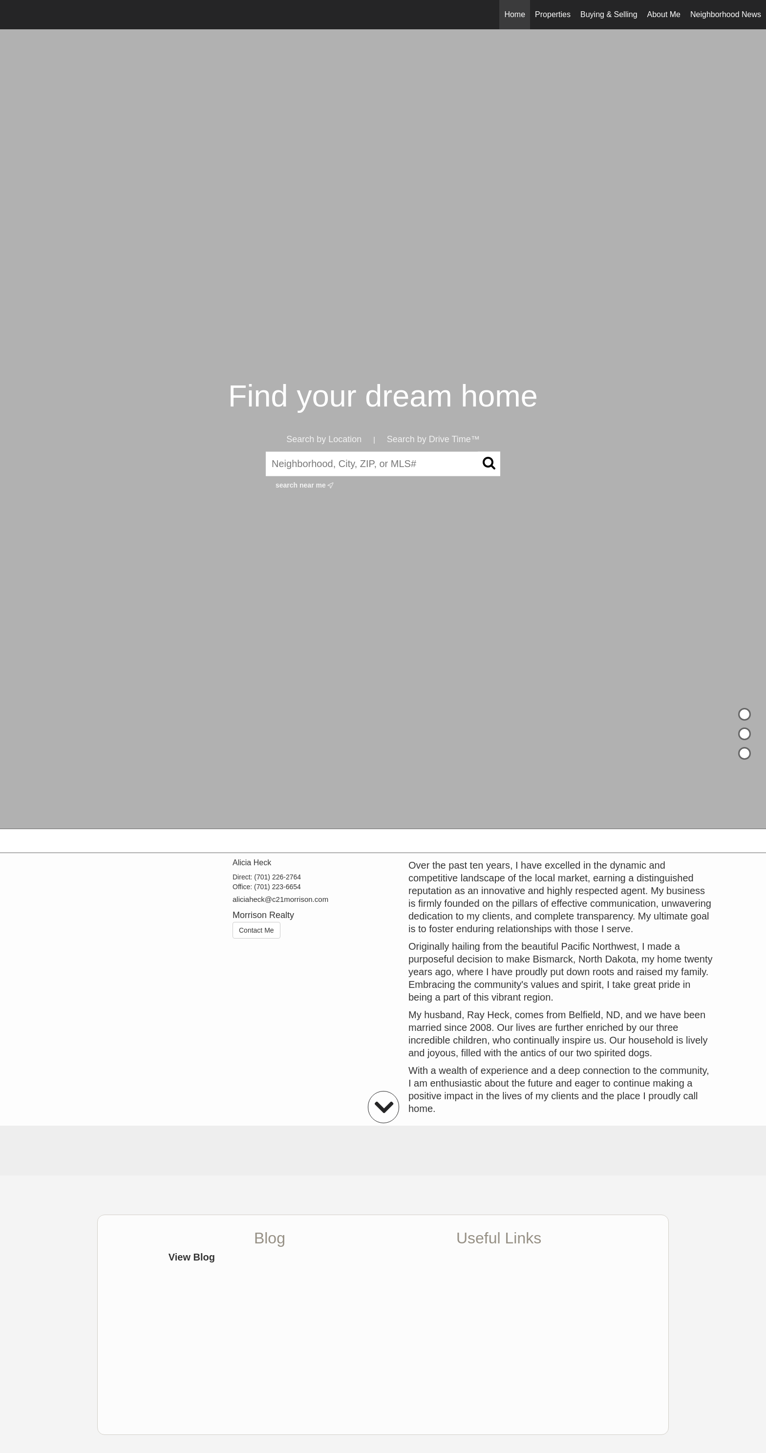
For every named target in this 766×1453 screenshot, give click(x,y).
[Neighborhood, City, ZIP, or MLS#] (383, 463)
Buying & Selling (609, 14)
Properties (553, 14)
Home (514, 14)
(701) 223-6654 (277, 887)
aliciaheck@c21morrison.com (280, 899)
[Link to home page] (12, 14)
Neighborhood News (725, 14)
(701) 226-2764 (277, 877)
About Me (664, 14)
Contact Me (256, 930)
